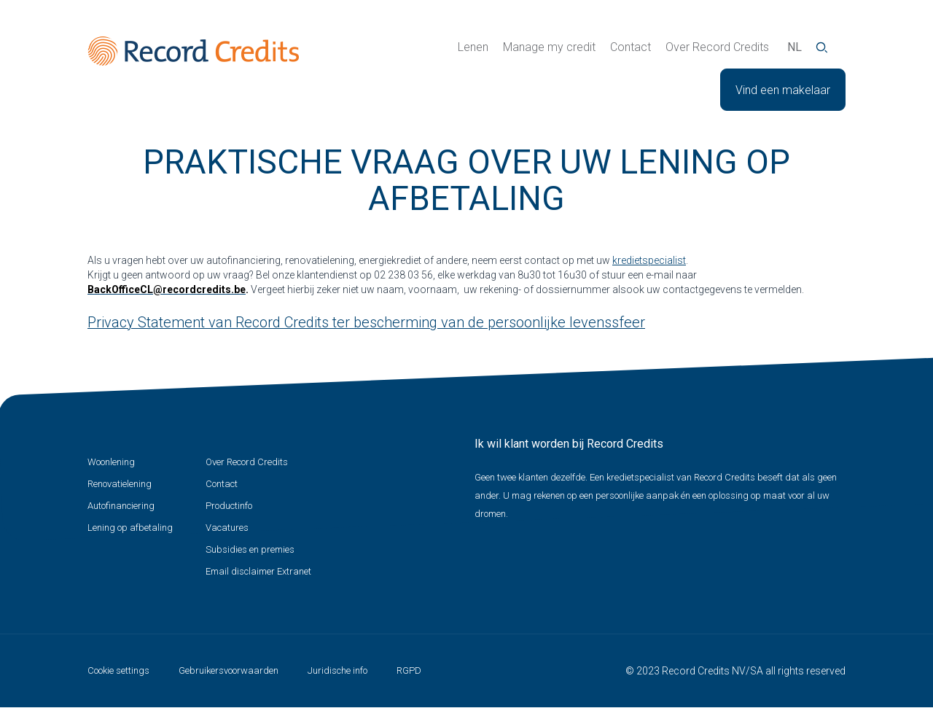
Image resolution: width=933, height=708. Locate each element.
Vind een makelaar (782, 90)
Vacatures (227, 527)
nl (794, 47)
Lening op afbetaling (130, 527)
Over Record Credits (717, 47)
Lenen (473, 47)
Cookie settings (118, 670)
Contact (630, 47)
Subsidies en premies (250, 549)
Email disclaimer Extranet (258, 571)
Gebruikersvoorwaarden (228, 670)
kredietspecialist (649, 260)
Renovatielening (119, 483)
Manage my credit (549, 47)
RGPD (409, 670)
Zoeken (822, 47)
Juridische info (337, 670)
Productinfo (229, 505)
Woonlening (111, 461)
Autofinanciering (121, 505)
